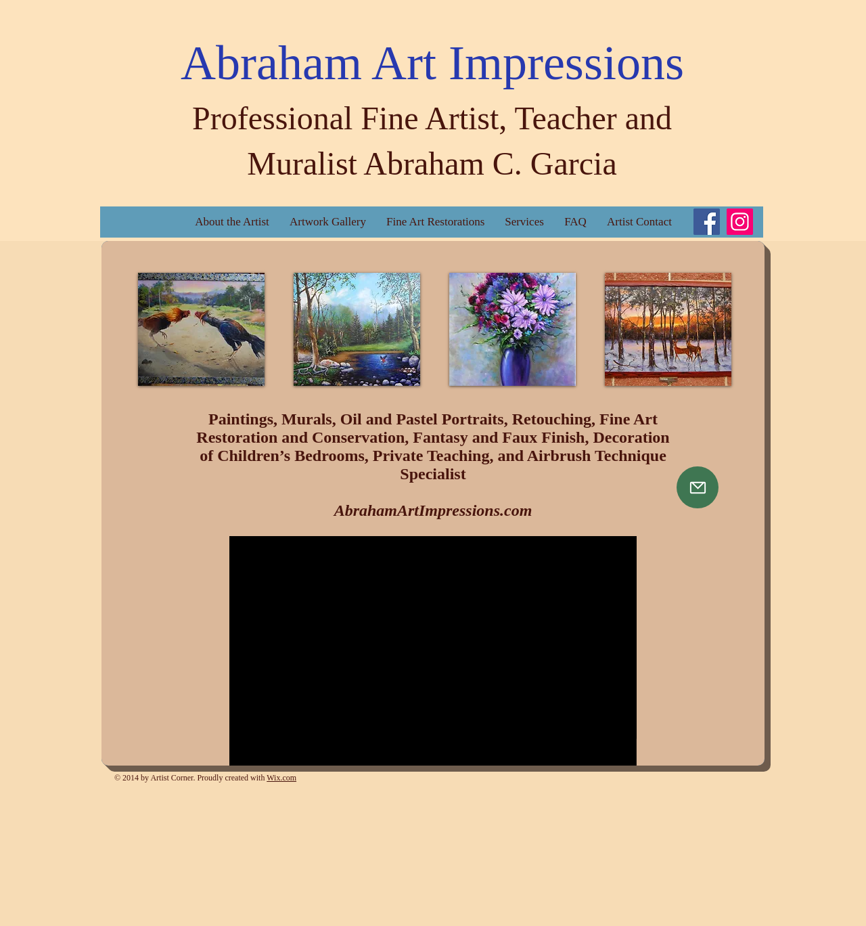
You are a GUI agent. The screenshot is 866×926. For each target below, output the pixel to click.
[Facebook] (706, 221)
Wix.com (281, 777)
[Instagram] (740, 221)
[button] (201, 329)
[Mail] (698, 487)
